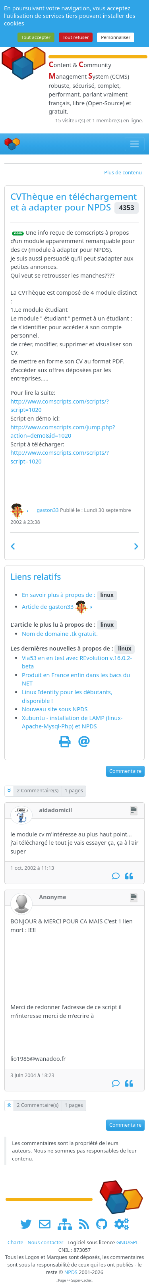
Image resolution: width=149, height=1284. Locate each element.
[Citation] (129, 876)
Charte (15, 1242)
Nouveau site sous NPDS (55, 709)
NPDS (99, 207)
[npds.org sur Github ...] (104, 1224)
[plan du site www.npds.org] (67, 1224)
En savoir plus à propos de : (59, 595)
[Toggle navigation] (135, 144)
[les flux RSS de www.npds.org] (87, 1224)
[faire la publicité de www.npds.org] (47, 1224)
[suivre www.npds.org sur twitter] (28, 1224)
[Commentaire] (116, 876)
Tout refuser (76, 37)
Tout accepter (35, 37)
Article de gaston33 (48, 606)
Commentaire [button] (125, 771)
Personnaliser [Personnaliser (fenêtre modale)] (115, 37)
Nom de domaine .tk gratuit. (60, 633)
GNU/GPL (127, 1242)
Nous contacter (45, 1242)
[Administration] (121, 1224)
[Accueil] (12, 144)
